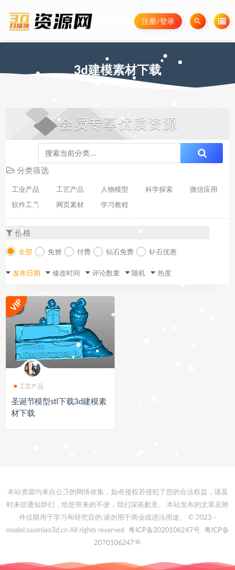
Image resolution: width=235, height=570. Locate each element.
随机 (138, 273)
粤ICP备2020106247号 (164, 530)
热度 (164, 273)
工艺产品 (70, 189)
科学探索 (159, 189)
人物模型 (114, 189)
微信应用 (203, 189)
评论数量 (106, 273)
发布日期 (26, 273)
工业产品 (25, 189)
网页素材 (70, 204)
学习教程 (114, 204)
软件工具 (25, 204)
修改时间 (66, 273)
